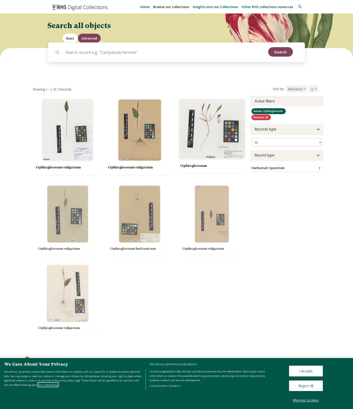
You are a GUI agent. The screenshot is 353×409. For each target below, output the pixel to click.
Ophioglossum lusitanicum (134, 253)
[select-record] (286, 142)
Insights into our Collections (215, 6)
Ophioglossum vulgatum (58, 167)
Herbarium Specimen (286, 168)
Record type (264, 155)
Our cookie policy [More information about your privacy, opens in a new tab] (48, 385)
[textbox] (296, 89)
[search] (280, 52)
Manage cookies (306, 400)
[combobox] (296, 89)
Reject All (305, 385)
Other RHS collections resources (267, 6)
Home (144, 6)
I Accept (305, 371)
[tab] (89, 38)
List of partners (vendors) (164, 385)
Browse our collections (171, 6)
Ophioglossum (193, 166)
